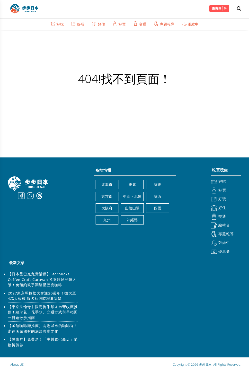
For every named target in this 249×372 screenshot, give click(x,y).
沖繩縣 (132, 219)
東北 (132, 184)
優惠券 (216, 8)
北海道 (106, 184)
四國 (157, 208)
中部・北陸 (132, 196)
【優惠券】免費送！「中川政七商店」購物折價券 (43, 342)
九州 (107, 219)
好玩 (77, 23)
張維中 (190, 23)
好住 (98, 23)
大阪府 (106, 208)
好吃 (57, 23)
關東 (157, 184)
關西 (157, 196)
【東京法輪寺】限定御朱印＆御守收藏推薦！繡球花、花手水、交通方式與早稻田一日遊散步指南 (43, 312)
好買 (119, 23)
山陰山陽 (132, 208)
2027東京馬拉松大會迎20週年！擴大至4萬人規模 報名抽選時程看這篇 (42, 296)
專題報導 (164, 23)
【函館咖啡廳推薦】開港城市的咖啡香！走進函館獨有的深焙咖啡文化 (43, 328)
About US (17, 364)
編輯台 (220, 225)
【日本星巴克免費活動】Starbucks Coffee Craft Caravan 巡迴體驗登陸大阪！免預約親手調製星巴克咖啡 (42, 279)
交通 (139, 23)
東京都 (106, 196)
